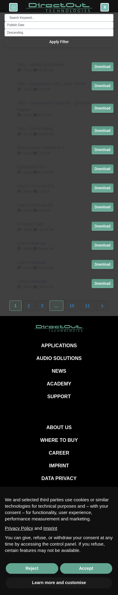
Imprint (50, 528)
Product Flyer (30, 224)
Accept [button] (86, 568)
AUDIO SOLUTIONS (59, 358)
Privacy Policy (19, 528)
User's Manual (31, 243)
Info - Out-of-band (35, 128)
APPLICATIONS (59, 345)
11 (87, 305)
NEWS (59, 371)
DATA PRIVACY (59, 478)
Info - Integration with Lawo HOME (52, 83)
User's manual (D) (35, 185)
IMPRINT (59, 465)
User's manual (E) (35, 204)
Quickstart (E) (31, 166)
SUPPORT (59, 396)
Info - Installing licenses (41, 64)
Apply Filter (59, 41)
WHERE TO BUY (59, 440)
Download (102, 67)
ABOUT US (59, 427)
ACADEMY (59, 383)
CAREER (59, 452)
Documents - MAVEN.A (41, 147)
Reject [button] (31, 568)
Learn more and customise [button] (59, 582)
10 (71, 305)
